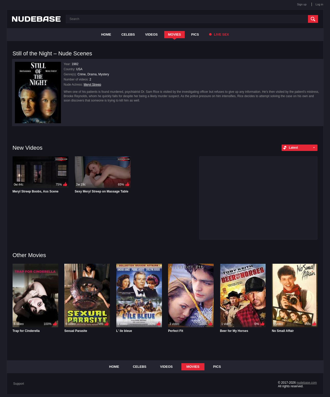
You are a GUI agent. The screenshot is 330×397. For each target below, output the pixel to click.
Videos (151, 34)
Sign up (301, 4)
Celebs (128, 34)
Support (18, 383)
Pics (195, 34)
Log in (319, 4)
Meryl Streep (92, 84)
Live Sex (219, 34)
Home (106, 34)
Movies (174, 34)
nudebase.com (307, 382)
